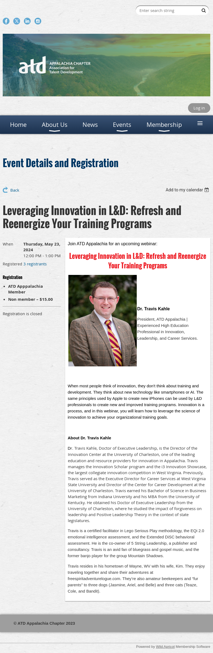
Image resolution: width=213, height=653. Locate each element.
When (8, 244)
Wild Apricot (165, 647)
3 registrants (35, 263)
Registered (12, 263)
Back (14, 190)
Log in (199, 108)
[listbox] (188, 189)
